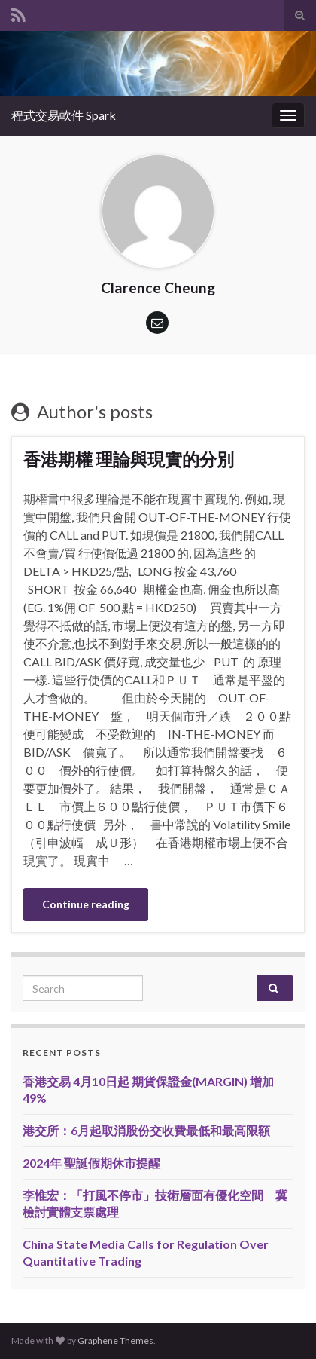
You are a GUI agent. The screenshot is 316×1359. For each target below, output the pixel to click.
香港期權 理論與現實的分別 (128, 459)
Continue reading (85, 904)
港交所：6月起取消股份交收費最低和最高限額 (146, 1130)
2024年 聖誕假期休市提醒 (91, 1162)
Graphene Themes (115, 1340)
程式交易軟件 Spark (63, 115)
